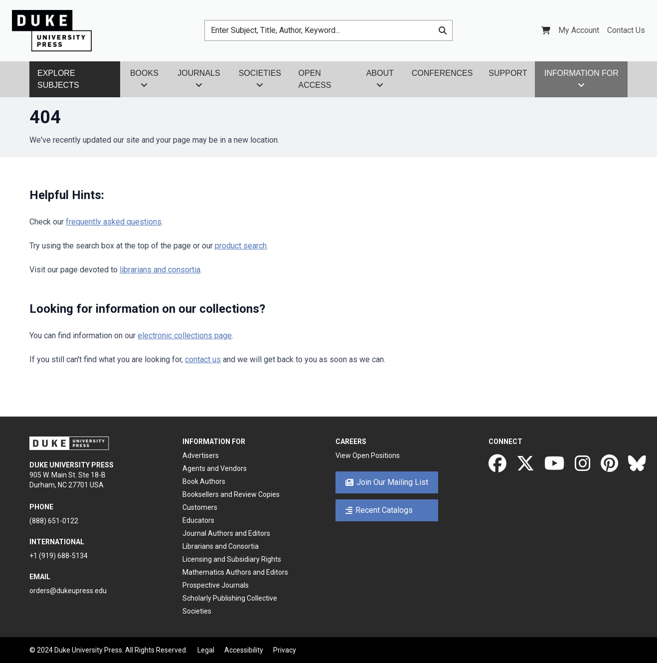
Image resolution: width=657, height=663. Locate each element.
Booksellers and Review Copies (231, 494)
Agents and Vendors (214, 468)
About (380, 79)
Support (508, 73)
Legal (205, 650)
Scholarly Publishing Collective (229, 598)
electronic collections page (185, 335)
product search (241, 245)
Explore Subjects (58, 79)
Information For (581, 79)
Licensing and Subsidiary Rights (231, 559)
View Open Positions (367, 455)
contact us (203, 359)
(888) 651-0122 (53, 521)
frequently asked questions (114, 221)
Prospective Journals (215, 585)
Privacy (284, 650)
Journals (198, 79)
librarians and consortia (160, 269)
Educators (198, 520)
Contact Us (626, 30)
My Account (578, 30)
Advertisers (200, 455)
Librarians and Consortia (220, 546)
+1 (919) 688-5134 (58, 556)
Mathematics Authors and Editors (235, 572)
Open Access (315, 79)
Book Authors (203, 481)
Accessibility (243, 650)
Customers (199, 507)
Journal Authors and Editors (226, 533)
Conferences (442, 73)
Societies (260, 79)
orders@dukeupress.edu (68, 591)
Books (144, 79)
